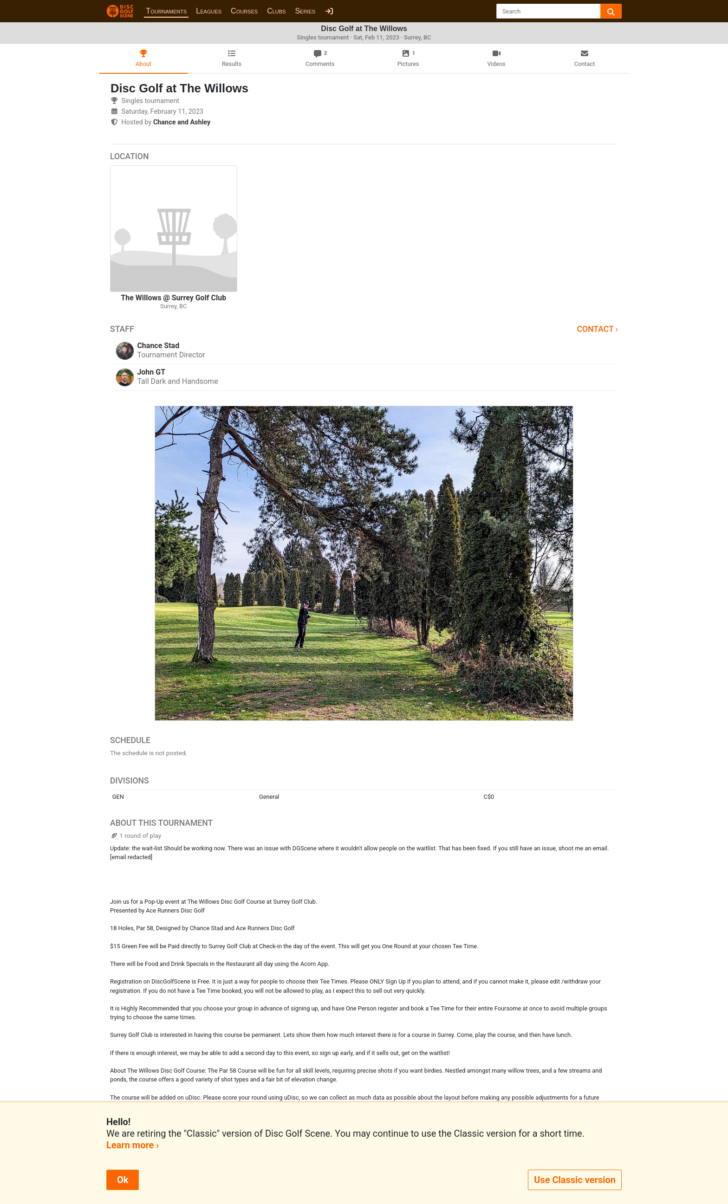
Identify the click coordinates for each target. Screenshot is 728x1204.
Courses (244, 11)
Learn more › (132, 1145)
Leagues (208, 11)
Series (305, 11)
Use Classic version (575, 1179)
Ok (122, 1179)
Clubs (276, 11)
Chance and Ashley (181, 122)
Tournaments (166, 11)
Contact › (597, 329)
